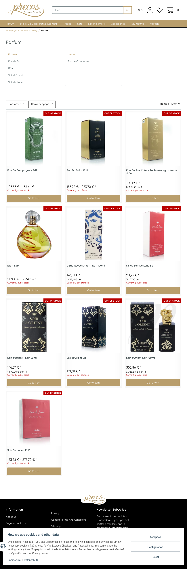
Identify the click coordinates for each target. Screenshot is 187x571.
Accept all (154, 537)
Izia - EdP (13, 267)
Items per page (40, 106)
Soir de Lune (15, 83)
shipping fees (43, 565)
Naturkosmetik (96, 25)
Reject (154, 556)
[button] (149, 10)
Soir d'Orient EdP (77, 359)
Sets (79, 25)
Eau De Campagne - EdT (22, 172)
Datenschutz (32, 560)
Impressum (15, 560)
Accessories (118, 25)
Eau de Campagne (78, 63)
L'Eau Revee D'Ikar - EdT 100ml (86, 267)
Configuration (154, 547)
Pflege (67, 25)
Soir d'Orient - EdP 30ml (22, 359)
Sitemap (56, 528)
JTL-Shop (170, 565)
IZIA (10, 70)
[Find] (89, 11)
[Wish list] (159, 10)
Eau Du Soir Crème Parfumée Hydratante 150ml (151, 173)
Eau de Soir (14, 63)
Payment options (16, 525)
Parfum (10, 25)
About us (11, 518)
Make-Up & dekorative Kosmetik (39, 25)
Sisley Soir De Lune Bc (139, 267)
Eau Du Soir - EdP (77, 172)
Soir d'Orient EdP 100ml (140, 359)
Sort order (14, 106)
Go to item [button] (34, 200)
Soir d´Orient (15, 76)
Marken (154, 25)
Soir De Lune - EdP (18, 451)
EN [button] (138, 11)
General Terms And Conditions (68, 521)
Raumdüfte (137, 25)
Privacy (55, 515)
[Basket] (173, 10)
